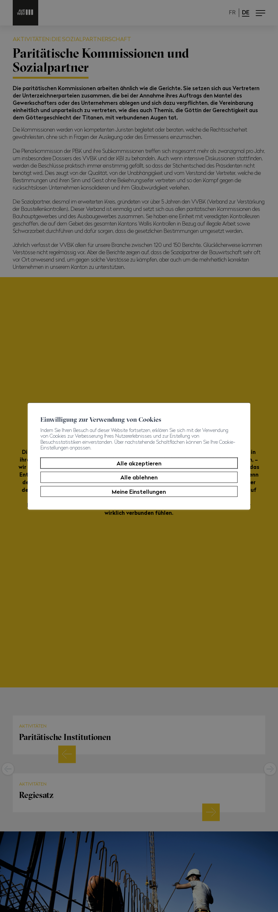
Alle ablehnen (139, 477)
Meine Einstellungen (139, 491)
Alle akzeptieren (139, 463)
